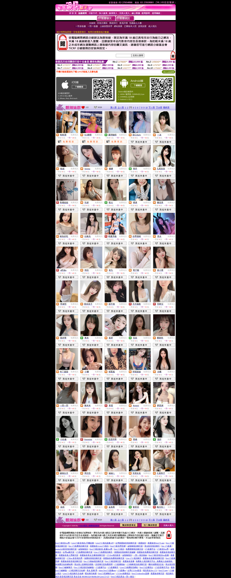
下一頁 (152, 107)
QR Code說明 (168, 72)
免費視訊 (74, 135)
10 (146, 107)
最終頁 (166, 107)
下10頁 (159, 107)
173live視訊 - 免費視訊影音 (88, 526)
